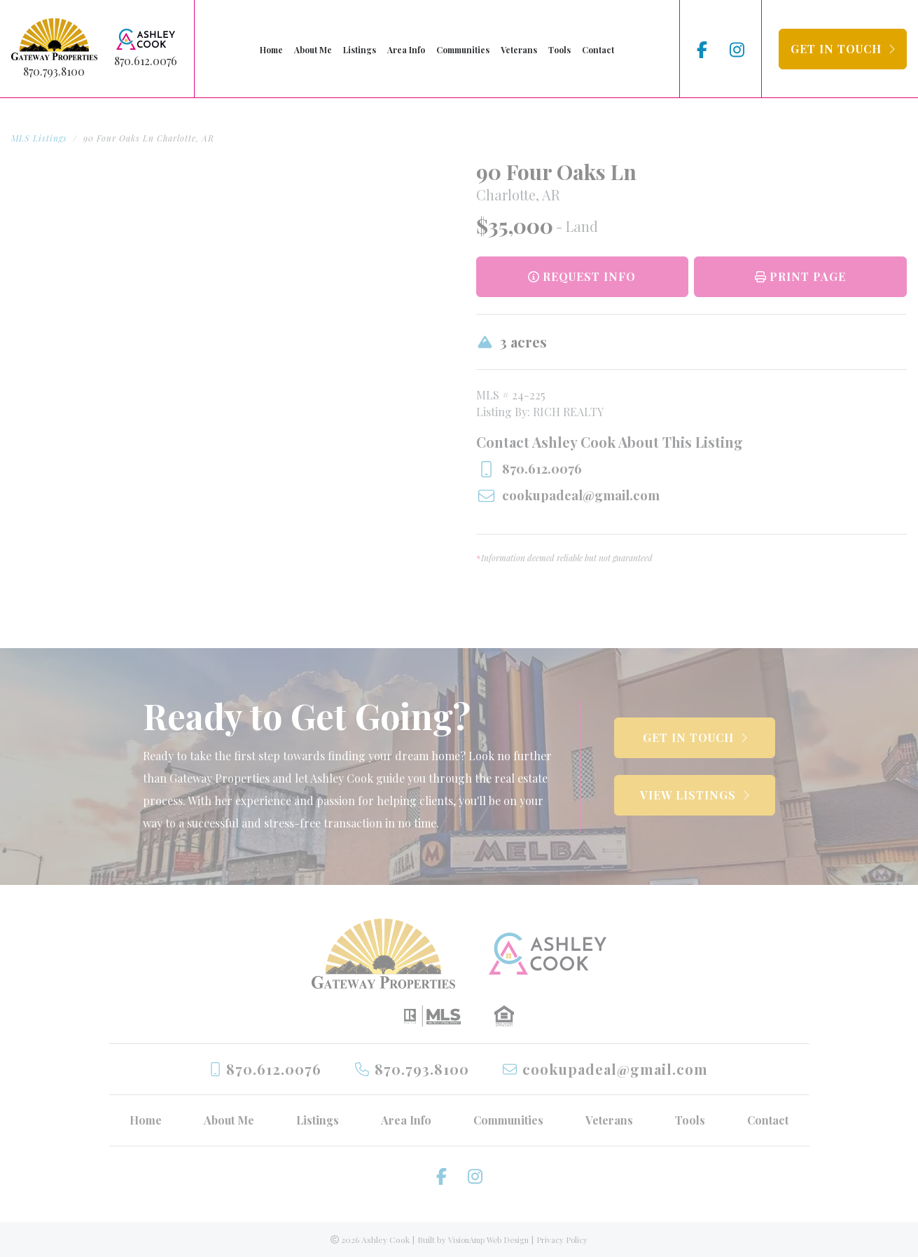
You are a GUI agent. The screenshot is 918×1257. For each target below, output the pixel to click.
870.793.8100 (54, 71)
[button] (843, 49)
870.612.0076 (145, 60)
